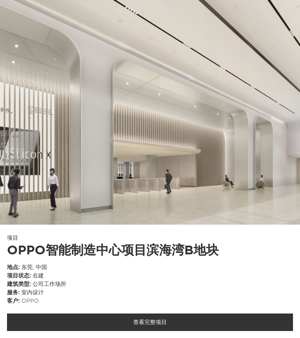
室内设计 (32, 292)
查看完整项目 (150, 322)
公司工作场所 (49, 284)
